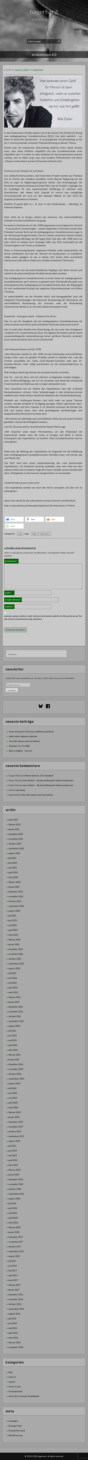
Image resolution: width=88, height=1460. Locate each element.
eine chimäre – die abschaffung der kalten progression (48, 780)
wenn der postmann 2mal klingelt (23, 1396)
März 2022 (13, 992)
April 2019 (13, 1160)
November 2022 (15, 954)
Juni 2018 (12, 1208)
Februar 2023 (14, 939)
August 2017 (14, 1256)
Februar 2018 (14, 1227)
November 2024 (15, 839)
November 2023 (15, 896)
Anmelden (13, 1421)
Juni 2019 (12, 1150)
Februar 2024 (14, 882)
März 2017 (13, 1280)
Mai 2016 (12, 1328)
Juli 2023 (12, 915)
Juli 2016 (12, 1318)
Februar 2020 (14, 1112)
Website (9, 606)
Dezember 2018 (15, 1179)
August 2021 (14, 1026)
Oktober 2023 (14, 901)
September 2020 (16, 1078)
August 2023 (14, 910)
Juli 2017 (12, 1261)
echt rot (12, 1377)
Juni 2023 (12, 920)
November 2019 (15, 1126)
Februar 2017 (14, 1285)
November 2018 (15, 1184)
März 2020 (13, 1107)
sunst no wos (14, 1386)
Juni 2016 (12, 1323)
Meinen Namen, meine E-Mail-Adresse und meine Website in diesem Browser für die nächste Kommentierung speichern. (43, 617)
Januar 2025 (13, 829)
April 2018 (13, 1217)
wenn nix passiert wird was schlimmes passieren (31, 731)
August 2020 (14, 1083)
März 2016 (13, 1337)
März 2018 (13, 1222)
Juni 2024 (12, 863)
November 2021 (15, 1011)
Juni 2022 (12, 978)
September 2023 (16, 906)
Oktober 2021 (14, 1016)
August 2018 (14, 1198)
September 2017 (16, 1251)
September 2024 (16, 848)
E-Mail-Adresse (13, 599)
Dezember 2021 (15, 1006)
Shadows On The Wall (19, 746)
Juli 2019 (12, 1145)
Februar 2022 (14, 997)
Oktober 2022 (14, 958)
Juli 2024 (12, 858)
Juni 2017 (12, 1265)
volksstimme (44, 534)
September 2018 (16, 1193)
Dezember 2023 (15, 891)
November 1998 (15, 1347)
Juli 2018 (12, 1203)
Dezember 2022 (15, 949)
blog (20, 534)
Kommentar (11, 561)
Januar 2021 (13, 1059)
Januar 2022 (13, 1002)
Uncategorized (15, 1391)
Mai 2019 (12, 1155)
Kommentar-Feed (16, 1430)
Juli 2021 (12, 1030)
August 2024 (14, 853)
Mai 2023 (12, 925)
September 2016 (16, 1309)
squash (11, 1381)
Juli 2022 (12, 973)
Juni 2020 (12, 1093)
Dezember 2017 (15, 1237)
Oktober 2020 (14, 1074)
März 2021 (13, 1050)
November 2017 (15, 1241)
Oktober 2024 (14, 843)
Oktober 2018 (14, 1189)
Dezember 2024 (15, 834)
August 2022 (14, 968)
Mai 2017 (12, 1270)
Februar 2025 (14, 824)
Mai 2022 (12, 982)
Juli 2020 (12, 1088)
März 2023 (13, 934)
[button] (14, 519)
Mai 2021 (12, 1040)
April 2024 (13, 872)
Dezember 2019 (15, 1122)
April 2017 (13, 1275)
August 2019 (14, 1141)
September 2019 (16, 1136)
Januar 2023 (13, 944)
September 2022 (16, 963)
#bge (34, 534)
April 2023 (13, 930)
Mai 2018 (12, 1213)
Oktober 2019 (14, 1131)
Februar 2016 (14, 1342)
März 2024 (13, 877)
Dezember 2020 (15, 1064)
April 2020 (13, 1102)
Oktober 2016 (14, 1304)
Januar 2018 (13, 1232)
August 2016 (14, 1313)
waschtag (20, 790)
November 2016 (15, 1299)
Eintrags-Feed (15, 1425)
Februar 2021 (14, 1054)
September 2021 (16, 1021)
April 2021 (13, 1045)
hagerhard (44, 11)
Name (8, 592)
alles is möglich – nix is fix (20, 750)
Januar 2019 (13, 1174)
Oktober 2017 (14, 1246)
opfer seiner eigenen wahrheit (23, 736)
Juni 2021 (12, 1035)
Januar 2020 (13, 1117)
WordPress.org (15, 1435)
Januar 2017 (13, 1289)
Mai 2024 (12, 867)
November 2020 (15, 1069)
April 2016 (13, 1333)
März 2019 (13, 1165)
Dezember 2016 (15, 1294)
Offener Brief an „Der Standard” (39, 775)
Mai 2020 (12, 1098)
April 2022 (13, 987)
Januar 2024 (13, 887)
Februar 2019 (14, 1169)
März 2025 (13, 819)
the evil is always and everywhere (24, 741)
